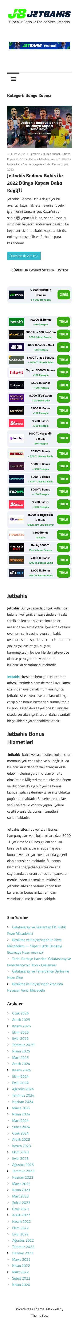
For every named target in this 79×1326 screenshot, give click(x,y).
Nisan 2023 (21, 1190)
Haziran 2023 (22, 1177)
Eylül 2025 (20, 1038)
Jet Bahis (30, 159)
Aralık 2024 (21, 1063)
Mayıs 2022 (21, 1259)
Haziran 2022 (22, 1253)
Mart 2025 (20, 1057)
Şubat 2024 (21, 1127)
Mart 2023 (20, 1196)
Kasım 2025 (21, 1026)
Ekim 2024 (20, 1076)
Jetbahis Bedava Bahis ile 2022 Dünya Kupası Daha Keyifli (35, 182)
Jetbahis (35, 153)
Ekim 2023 (20, 1152)
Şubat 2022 (21, 1278)
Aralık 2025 (21, 1019)
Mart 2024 (20, 1120)
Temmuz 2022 (23, 1246)
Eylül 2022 (20, 1234)
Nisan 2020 (21, 1284)
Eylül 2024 (20, 1083)
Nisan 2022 (21, 1265)
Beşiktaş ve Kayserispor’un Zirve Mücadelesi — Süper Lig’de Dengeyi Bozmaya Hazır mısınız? (34, 946)
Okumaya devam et (23, 255)
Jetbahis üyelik (33, 164)
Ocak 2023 (20, 1209)
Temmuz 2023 (23, 1171)
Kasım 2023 (21, 1146)
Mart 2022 (20, 1272)
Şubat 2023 (21, 1202)
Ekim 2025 (20, 1032)
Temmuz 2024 (23, 1095)
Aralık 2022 (21, 1215)
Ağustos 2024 (23, 1089)
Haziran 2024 (22, 1101)
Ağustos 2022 (23, 1240)
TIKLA (63, 321)
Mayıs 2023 (21, 1183)
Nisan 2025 (21, 1051)
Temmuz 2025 (23, 1045)
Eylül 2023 (20, 1158)
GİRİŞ (64, 294)
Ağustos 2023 (23, 1164)
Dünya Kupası (51, 153)
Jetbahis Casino (48, 159)
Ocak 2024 (20, 1133)
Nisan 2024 (21, 1114)
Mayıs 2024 (21, 1108)
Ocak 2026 (20, 1013)
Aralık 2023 (21, 1139)
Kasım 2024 (21, 1070)
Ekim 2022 (20, 1228)
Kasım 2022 (21, 1221)
